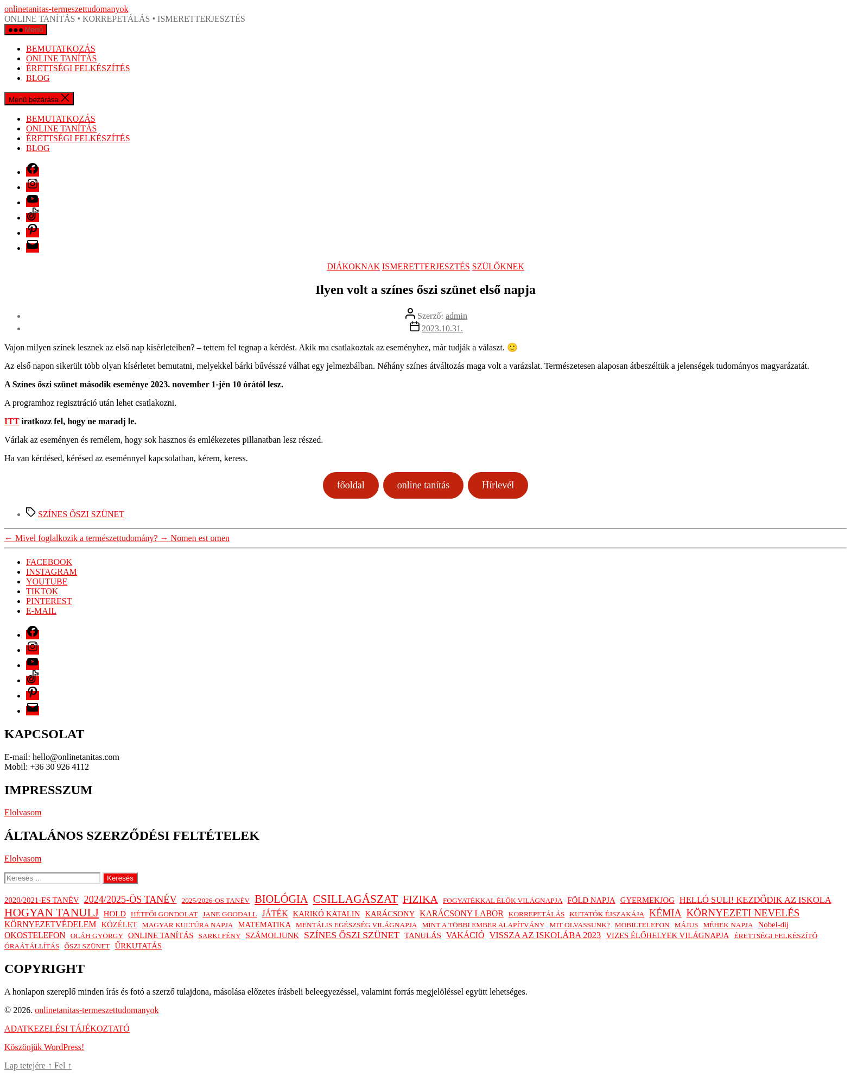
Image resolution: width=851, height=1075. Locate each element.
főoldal (351, 485)
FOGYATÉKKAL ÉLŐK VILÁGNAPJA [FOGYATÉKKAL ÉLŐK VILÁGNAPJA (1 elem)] (503, 900)
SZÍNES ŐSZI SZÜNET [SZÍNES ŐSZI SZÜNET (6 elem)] (351, 934)
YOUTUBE (46, 581)
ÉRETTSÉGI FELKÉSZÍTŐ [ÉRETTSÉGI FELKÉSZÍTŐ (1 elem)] (775, 936)
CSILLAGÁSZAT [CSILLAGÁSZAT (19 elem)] (355, 899)
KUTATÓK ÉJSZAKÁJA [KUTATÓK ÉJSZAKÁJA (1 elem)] (606, 914)
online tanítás (423, 485)
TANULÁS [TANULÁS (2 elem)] (422, 935)
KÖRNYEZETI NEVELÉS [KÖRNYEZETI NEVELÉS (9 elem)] (743, 913)
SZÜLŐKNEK (498, 266)
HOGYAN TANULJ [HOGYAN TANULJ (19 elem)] (51, 912)
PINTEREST (49, 601)
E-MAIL (41, 610)
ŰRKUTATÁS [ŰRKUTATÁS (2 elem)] (138, 945)
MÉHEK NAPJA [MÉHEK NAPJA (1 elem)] (728, 925)
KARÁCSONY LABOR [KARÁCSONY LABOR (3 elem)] (461, 913)
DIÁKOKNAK (353, 266)
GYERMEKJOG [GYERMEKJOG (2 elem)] (647, 900)
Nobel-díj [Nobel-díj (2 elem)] (773, 924)
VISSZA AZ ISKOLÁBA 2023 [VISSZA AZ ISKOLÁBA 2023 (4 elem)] (545, 935)
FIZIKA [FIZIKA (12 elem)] (420, 899)
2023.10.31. (442, 328)
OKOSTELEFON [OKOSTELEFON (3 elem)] (35, 935)
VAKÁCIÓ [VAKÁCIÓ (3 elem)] (465, 935)
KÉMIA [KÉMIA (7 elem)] (665, 913)
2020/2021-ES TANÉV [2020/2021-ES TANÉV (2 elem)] (41, 900)
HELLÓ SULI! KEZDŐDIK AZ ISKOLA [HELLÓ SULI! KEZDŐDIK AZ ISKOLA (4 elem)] (755, 900)
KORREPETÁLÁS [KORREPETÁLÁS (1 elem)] (537, 914)
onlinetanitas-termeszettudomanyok (66, 9)
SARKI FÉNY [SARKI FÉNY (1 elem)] (219, 936)
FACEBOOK (49, 562)
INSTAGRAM (51, 571)
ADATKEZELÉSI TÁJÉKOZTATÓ (67, 1028)
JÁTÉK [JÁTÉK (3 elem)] (275, 913)
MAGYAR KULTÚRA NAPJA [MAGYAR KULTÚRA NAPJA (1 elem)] (187, 925)
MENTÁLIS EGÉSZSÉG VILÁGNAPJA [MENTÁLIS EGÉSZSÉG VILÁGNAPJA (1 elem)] (356, 925)
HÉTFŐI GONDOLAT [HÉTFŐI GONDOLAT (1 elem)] (164, 914)
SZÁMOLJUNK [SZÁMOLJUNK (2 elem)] (272, 935)
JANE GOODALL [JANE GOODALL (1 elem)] (229, 914)
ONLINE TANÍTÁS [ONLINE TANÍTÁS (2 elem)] (160, 935)
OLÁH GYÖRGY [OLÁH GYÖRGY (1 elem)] (97, 936)
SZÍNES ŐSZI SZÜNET (81, 514)
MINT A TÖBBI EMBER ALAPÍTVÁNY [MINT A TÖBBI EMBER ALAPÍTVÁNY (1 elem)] (483, 925)
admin (456, 315)
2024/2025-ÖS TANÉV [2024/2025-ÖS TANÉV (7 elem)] (130, 899)
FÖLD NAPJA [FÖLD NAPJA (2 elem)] (591, 900)
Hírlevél (498, 485)
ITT (11, 421)
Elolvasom (22, 812)
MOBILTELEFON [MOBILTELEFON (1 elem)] (642, 925)
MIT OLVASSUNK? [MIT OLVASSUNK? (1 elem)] (580, 925)
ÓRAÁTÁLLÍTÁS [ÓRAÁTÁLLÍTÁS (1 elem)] (31, 946)
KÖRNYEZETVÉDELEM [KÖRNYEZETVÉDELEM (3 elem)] (50, 924)
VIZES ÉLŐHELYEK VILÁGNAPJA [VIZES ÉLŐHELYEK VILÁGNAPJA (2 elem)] (667, 935)
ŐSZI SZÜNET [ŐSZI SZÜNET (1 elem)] (87, 946)
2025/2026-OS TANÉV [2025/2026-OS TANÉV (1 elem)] (216, 900)
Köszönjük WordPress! (44, 1047)
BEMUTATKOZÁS (61, 48)
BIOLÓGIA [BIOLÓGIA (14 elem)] (281, 899)
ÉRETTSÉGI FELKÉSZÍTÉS (78, 68)
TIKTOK (42, 591)
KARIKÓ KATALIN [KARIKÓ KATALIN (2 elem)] (326, 913)
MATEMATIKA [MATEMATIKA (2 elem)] (264, 924)
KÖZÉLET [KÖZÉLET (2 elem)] (119, 924)
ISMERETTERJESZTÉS (426, 266)
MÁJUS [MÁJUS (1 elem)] (686, 925)
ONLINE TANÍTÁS (61, 58)
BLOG (38, 78)
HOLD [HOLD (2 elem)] (115, 913)
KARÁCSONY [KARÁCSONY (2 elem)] (390, 913)
